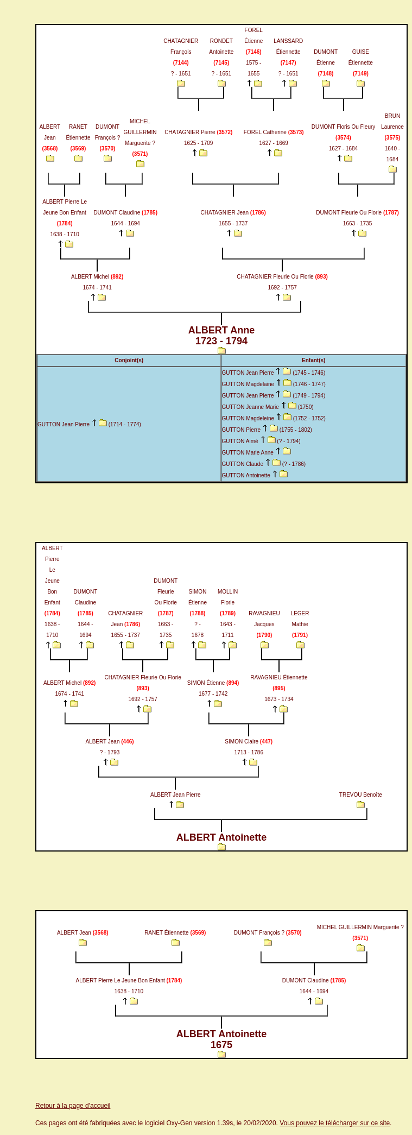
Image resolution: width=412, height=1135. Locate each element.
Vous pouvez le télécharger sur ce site (335, 1123)
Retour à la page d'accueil (72, 1105)
